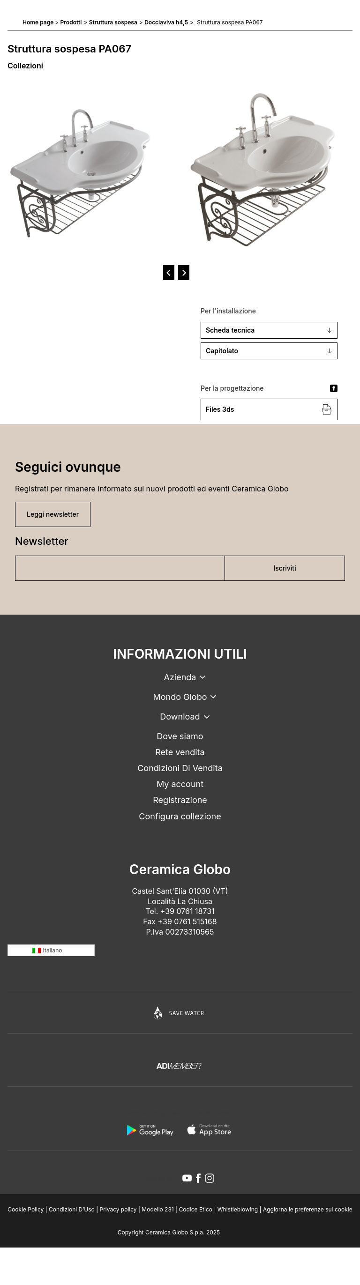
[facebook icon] (198, 1178)
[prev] (168, 272)
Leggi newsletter (53, 514)
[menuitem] (51, 950)
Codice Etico (195, 1209)
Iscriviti (284, 568)
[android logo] (150, 1130)
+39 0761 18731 (187, 911)
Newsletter (41, 541)
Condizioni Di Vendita (180, 768)
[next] (183, 272)
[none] (51, 950)
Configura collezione (180, 816)
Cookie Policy (26, 1209)
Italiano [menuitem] (52, 950)
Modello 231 (157, 1209)
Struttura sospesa (113, 22)
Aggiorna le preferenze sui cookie (307, 1209)
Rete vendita (179, 752)
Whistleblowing (238, 1209)
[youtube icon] (187, 1178)
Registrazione (180, 800)
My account (180, 784)
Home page (37, 22)
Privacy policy (118, 1209)
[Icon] (180, 1013)
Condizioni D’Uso (72, 1209)
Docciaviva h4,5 (166, 22)
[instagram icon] (209, 1178)
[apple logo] (210, 1130)
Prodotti (71, 22)
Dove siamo (180, 736)
